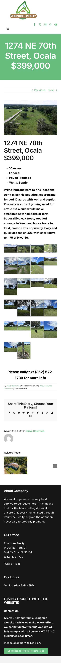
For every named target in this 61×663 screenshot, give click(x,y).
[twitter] (40, 24)
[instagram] (45, 24)
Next (51, 90)
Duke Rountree (13, 386)
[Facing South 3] (30, 117)
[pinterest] (50, 24)
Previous (40, 90)
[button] (6, 466)
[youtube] (55, 24)
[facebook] (34, 24)
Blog (41, 386)
